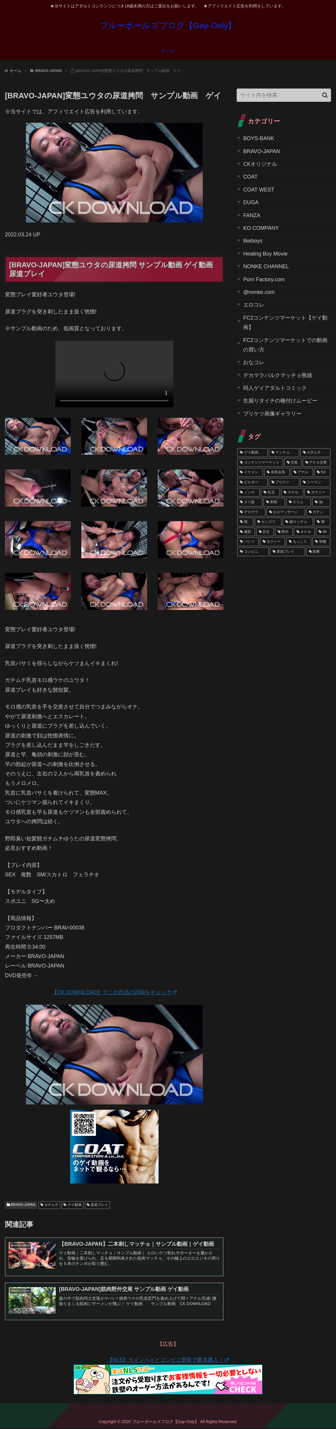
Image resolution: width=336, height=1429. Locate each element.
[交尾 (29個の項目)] (293, 462)
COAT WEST (258, 190)
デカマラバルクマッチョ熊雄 (277, 375)
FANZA (251, 215)
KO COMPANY (261, 228)
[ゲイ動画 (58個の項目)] (252, 452)
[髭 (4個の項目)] (245, 522)
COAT (250, 177)
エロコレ (253, 305)
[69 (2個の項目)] (323, 532)
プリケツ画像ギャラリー (272, 414)
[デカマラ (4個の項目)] (251, 512)
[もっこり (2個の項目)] (298, 541)
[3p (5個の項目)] (321, 502)
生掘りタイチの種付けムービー (280, 401)
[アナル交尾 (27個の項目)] (317, 462)
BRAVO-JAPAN (21, 1205)
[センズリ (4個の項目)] (268, 522)
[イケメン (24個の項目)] (250, 472)
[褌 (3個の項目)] (322, 522)
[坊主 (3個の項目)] (265, 532)
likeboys (252, 241)
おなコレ (253, 362)
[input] (284, 95)
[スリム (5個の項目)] (298, 502)
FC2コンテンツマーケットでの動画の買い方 (285, 345)
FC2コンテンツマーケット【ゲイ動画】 (285, 322)
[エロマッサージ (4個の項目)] (285, 512)
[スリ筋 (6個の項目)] (249, 502)
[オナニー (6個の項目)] (317, 492)
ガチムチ (49, 1205)
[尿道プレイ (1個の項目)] (287, 551)
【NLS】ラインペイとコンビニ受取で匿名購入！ (168, 1361)
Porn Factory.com (264, 279)
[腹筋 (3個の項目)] (246, 532)
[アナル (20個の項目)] (302, 472)
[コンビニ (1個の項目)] (253, 551)
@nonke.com (258, 292)
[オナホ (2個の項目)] (304, 532)
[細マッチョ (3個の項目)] (298, 522)
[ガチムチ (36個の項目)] (315, 452)
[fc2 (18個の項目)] (322, 472)
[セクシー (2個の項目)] (272, 541)
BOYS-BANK (258, 138)
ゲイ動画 (72, 1205)
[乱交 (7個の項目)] (270, 492)
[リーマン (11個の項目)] (315, 482)
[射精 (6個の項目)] (274, 502)
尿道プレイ (97, 1205)
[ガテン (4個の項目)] (318, 512)
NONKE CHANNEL (266, 266)
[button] (325, 95)
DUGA (250, 202)
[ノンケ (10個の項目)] (248, 492)
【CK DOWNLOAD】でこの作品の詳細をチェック (114, 992)
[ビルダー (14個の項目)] (252, 482)
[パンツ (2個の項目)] (248, 541)
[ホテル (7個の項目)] (292, 492)
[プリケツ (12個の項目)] (284, 482)
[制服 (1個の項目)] (321, 541)
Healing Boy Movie (265, 254)
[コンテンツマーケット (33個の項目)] (260, 462)
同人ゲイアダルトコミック (275, 388)
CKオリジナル (260, 164)
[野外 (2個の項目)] (284, 532)
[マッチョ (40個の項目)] (284, 452)
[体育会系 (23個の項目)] (277, 472)
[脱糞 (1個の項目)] (318, 551)
